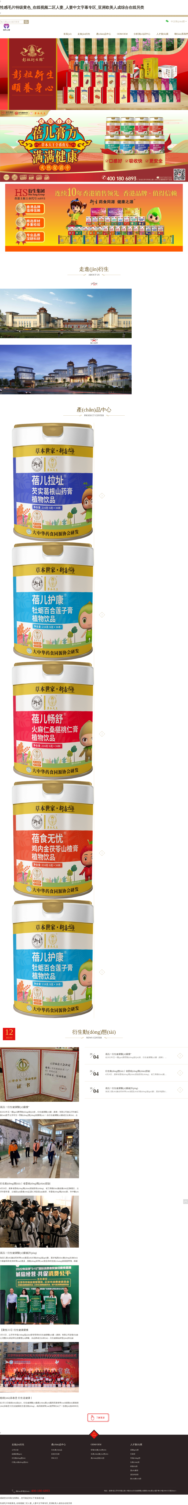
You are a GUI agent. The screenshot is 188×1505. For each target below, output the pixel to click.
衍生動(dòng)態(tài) (19, 1458)
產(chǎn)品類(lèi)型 (97, 1458)
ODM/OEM (122, 34)
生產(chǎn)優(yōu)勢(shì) (99, 1454)
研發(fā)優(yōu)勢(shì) (98, 1450)
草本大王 (54, 1458)
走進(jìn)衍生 (84, 34)
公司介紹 (15, 1450)
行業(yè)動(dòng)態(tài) (20, 1462)
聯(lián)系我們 (181, 34)
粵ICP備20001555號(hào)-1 (166, 1491)
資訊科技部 (134, 1475)
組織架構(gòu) (17, 1454)
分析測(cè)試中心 (142, 34)
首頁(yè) (67, 34)
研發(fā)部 (134, 1466)
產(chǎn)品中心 (103, 34)
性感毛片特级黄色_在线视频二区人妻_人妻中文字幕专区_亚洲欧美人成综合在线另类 (72, 7)
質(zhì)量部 (134, 1470)
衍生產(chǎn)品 (56, 1450)
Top (94, 1435)
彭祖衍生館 (55, 1454)
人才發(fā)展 (162, 34)
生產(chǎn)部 (134, 1462)
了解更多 (100, 1417)
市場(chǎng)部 (135, 1458)
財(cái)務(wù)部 (135, 1479)
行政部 (132, 1454)
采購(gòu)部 (134, 1450)
